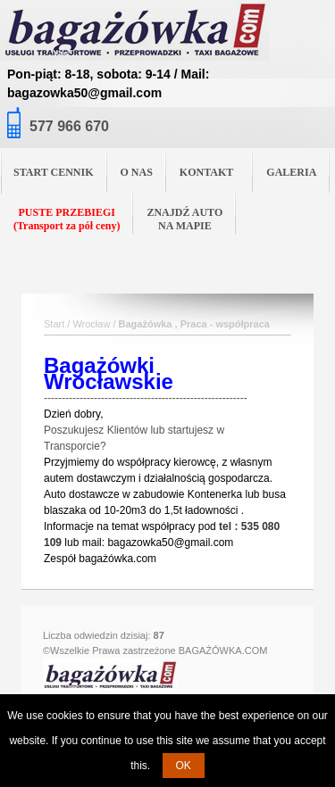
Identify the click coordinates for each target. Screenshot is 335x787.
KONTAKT (213, 170)
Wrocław (91, 324)
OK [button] (183, 765)
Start (54, 324)
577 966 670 (69, 126)
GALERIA (291, 172)
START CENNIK (53, 172)
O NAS (137, 172)
